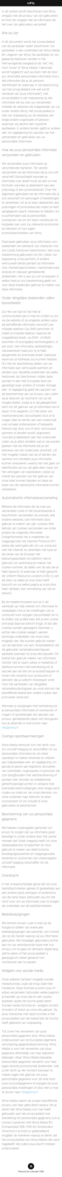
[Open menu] (31, 1166)
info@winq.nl (10, 728)
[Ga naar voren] (31, 3)
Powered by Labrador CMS (31, 1172)
